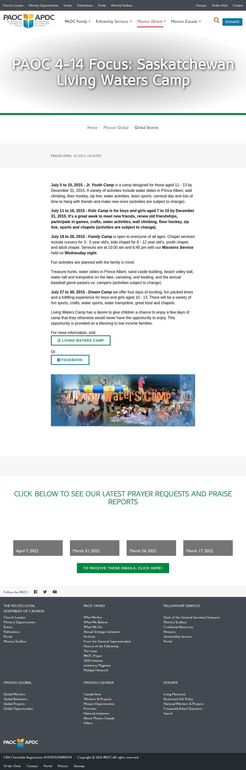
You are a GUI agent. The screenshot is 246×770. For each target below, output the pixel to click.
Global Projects (14, 703)
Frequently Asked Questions (183, 708)
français (201, 5)
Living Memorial (174, 694)
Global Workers (14, 694)
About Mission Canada (99, 718)
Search (168, 713)
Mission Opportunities (99, 703)
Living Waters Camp (80, 340)
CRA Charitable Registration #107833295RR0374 (38, 757)
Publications (85, 5)
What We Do (93, 626)
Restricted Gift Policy (178, 699)
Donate (232, 22)
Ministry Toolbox (122, 5)
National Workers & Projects (184, 703)
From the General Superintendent (107, 641)
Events (68, 5)
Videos (88, 723)
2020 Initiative (93, 660)
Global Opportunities (18, 708)
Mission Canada (99, 682)
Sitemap (79, 766)
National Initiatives (96, 713)
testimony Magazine (97, 665)
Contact (238, 5)
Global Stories (147, 127)
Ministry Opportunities (43, 5)
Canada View (92, 694)
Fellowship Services (182, 605)
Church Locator (13, 5)
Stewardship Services (178, 636)
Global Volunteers (16, 699)
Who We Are (93, 617)
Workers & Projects (97, 699)
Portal (102, 5)
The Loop (90, 651)
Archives (89, 636)
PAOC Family (94, 605)
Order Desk (220, 5)
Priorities (90, 708)
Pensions (169, 631)
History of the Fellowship (101, 646)
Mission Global (116, 127)
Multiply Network (96, 670)
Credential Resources (178, 626)
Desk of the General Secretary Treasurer (192, 617)
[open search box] (216, 20)
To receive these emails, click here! (123, 568)
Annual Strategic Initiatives (102, 631)
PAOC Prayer (93, 655)
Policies (63, 766)
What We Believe (96, 622)
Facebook (70, 360)
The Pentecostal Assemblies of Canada (29, 21)
